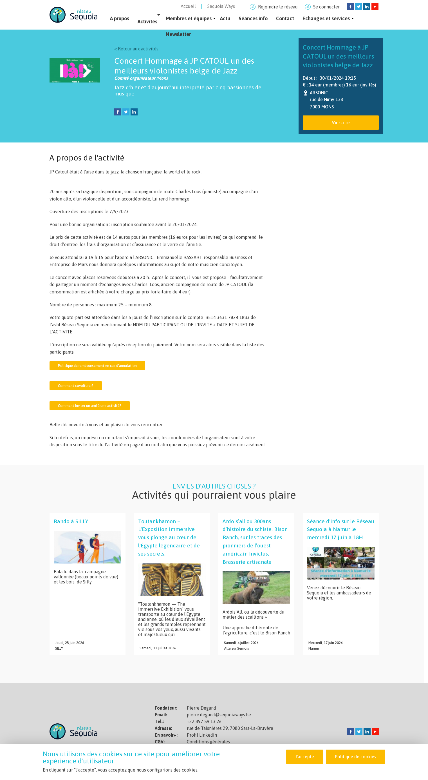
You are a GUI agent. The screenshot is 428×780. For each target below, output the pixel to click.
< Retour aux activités (136, 48)
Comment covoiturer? (75, 386)
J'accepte (304, 757)
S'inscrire (341, 122)
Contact (285, 18)
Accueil (188, 6)
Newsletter (178, 34)
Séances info (253, 18)
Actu (225, 18)
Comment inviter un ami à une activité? (89, 406)
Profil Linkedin (202, 734)
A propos (119, 18)
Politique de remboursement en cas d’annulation (97, 366)
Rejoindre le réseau (278, 6)
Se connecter (326, 6)
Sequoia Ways (221, 6)
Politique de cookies (355, 757)
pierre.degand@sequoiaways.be (219, 714)
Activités (147, 21)
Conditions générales (208, 741)
